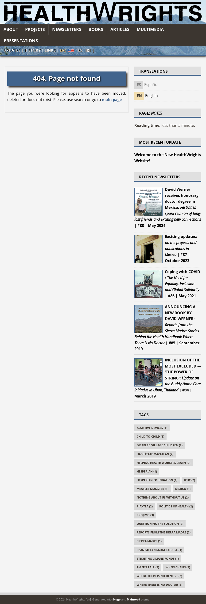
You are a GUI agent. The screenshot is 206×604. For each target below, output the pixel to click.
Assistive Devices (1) (152, 428)
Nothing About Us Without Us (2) (163, 497)
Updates (12, 50)
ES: (84, 50)
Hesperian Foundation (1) (157, 480)
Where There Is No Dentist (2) (159, 576)
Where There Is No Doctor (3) (159, 585)
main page (112, 99)
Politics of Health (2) (176, 506)
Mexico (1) (182, 489)
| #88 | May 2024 (167, 207)
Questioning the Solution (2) (160, 524)
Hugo (116, 599)
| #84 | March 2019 (167, 378)
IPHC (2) (189, 480)
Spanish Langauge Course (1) (159, 550)
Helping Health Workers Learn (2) (163, 463)
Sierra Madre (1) (149, 541)
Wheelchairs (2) (178, 567)
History (32, 50)
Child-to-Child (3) (150, 437)
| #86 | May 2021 (182, 283)
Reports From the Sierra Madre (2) (163, 532)
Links (50, 50)
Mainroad (133, 599)
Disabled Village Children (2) (160, 445)
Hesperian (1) (147, 471)
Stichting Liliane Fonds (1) (158, 559)
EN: (67, 50)
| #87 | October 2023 (181, 248)
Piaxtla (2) (145, 506)
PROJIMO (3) (145, 515)
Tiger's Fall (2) (148, 567)
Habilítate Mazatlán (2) (155, 454)
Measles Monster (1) (152, 489)
